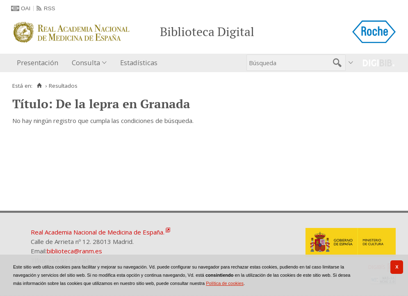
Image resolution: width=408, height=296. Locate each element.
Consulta (86, 62)
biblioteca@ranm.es (74, 251)
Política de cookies (225, 283)
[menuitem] (39, 63)
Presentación (37, 62)
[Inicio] (39, 86)
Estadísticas (138, 62)
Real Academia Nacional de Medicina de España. (97, 232)
